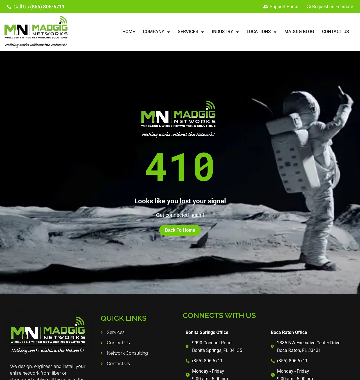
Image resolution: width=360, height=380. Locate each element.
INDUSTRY (225, 32)
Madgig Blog (299, 31)
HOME (128, 31)
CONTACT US (335, 31)
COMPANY (156, 32)
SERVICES (191, 32)
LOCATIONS (261, 32)
